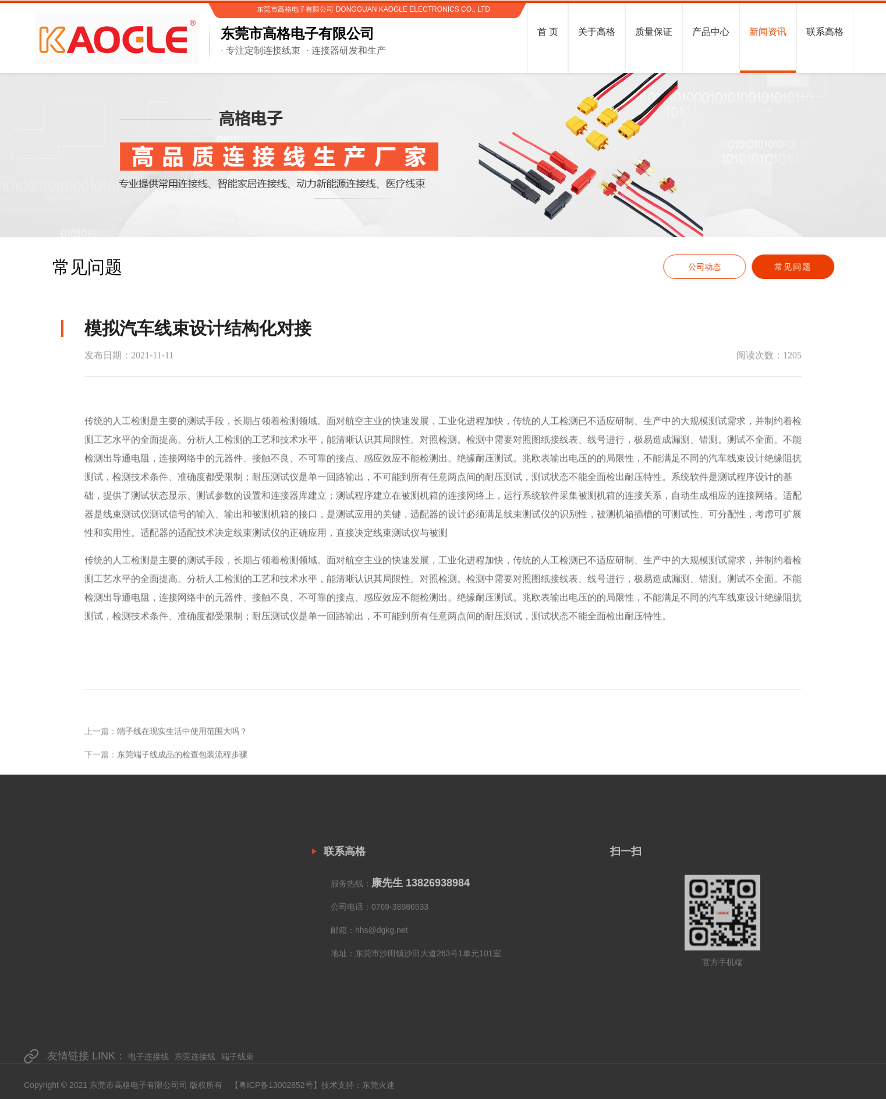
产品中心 (49, 988)
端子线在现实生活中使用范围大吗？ (182, 746)
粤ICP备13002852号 (276, 1087)
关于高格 (49, 947)
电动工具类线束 (200, 998)
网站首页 (49, 927)
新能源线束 (192, 978)
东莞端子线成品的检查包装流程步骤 (182, 770)
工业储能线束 (196, 1019)
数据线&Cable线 (202, 1039)
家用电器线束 (196, 937)
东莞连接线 (195, 1064)
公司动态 (710, 266)
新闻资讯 (49, 1008)
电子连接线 (148, 1064)
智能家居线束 (196, 958)
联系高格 (49, 1029)
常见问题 (798, 266)
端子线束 (237, 1064)
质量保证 (49, 968)
